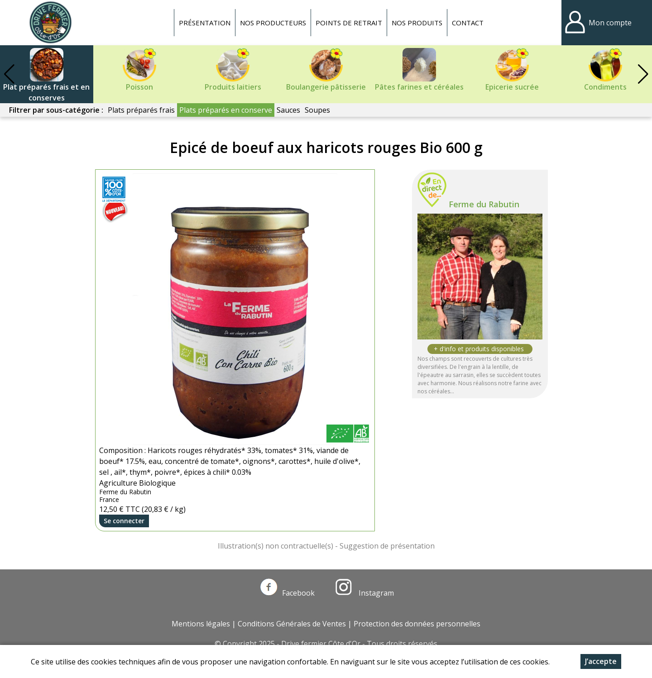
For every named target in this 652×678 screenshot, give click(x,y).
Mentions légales (201, 624)
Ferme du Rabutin (484, 204)
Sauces (288, 110)
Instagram (364, 593)
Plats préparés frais (141, 110)
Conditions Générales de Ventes (292, 624)
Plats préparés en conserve (225, 110)
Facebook (287, 593)
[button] (643, 74)
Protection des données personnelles (417, 624)
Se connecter (124, 520)
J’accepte (601, 661)
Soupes (317, 110)
